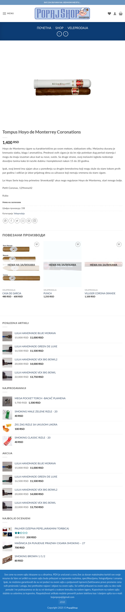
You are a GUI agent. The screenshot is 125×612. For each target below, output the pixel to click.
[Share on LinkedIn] (34, 220)
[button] (8, 13)
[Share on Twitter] (17, 220)
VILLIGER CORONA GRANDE (100, 293)
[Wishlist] (109, 13)
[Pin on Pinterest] (29, 220)
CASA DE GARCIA (11, 293)
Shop (59, 28)
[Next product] (59, 33)
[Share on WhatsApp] (5, 220)
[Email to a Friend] (23, 220)
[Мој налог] (115, 13)
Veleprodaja (78, 28)
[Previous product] (65, 33)
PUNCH (47, 293)
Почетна (44, 28)
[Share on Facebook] (11, 220)
